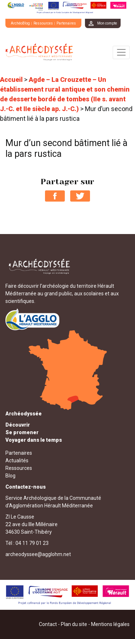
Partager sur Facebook (55, 196)
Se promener (22, 432)
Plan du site (74, 624)
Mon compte (107, 23)
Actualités (16, 460)
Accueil (11, 79)
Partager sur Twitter (80, 196)
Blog (10, 476)
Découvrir (17, 425)
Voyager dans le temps (33, 440)
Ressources (43, 23)
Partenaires (66, 23)
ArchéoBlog (20, 23)
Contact (48, 624)
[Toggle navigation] (121, 52)
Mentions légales (110, 624)
